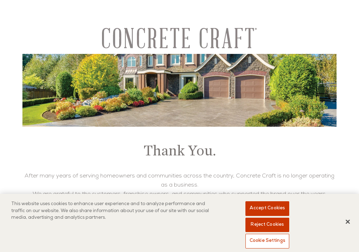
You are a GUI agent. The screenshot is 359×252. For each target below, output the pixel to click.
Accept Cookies (267, 208)
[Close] (347, 222)
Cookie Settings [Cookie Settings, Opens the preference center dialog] (267, 241)
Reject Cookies (267, 225)
